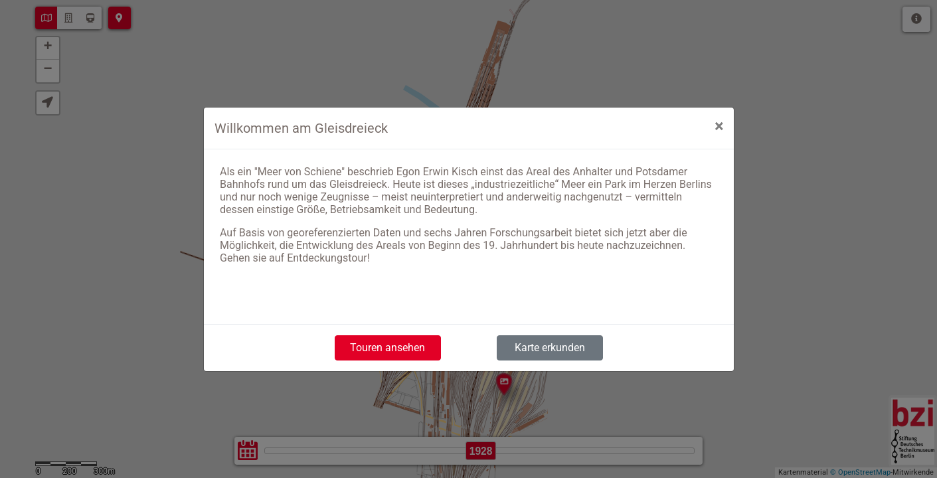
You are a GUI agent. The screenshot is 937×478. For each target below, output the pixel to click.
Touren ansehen (387, 347)
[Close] (719, 126)
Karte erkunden (550, 347)
